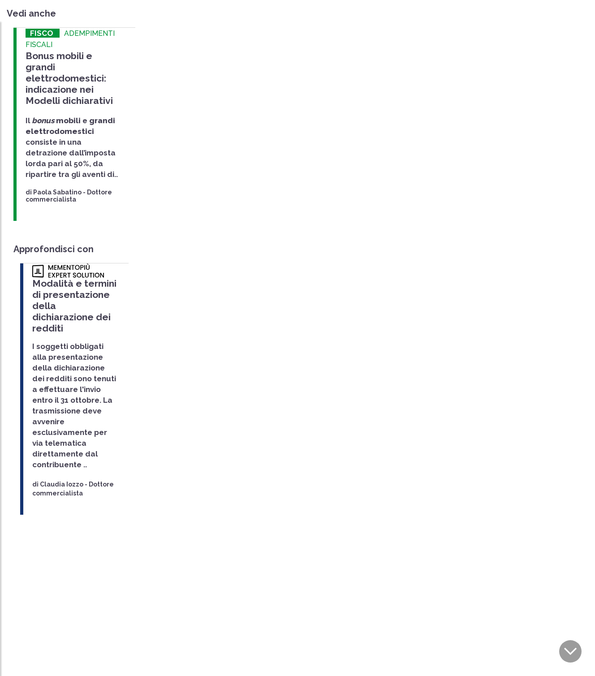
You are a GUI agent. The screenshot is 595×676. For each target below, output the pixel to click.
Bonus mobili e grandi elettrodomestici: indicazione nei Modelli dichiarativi (69, 78)
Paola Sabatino (57, 192)
